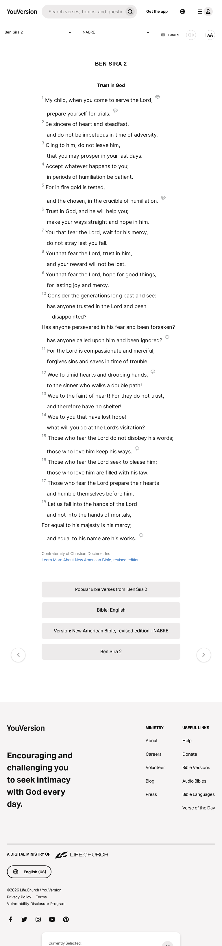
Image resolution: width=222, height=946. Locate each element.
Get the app (157, 11)
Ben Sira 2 (39, 32)
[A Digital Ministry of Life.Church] (111, 852)
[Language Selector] (182, 11)
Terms (41, 897)
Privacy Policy (19, 897)
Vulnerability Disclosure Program (36, 903)
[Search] (82, 11)
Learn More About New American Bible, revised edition (91, 560)
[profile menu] (204, 11)
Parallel (170, 35)
